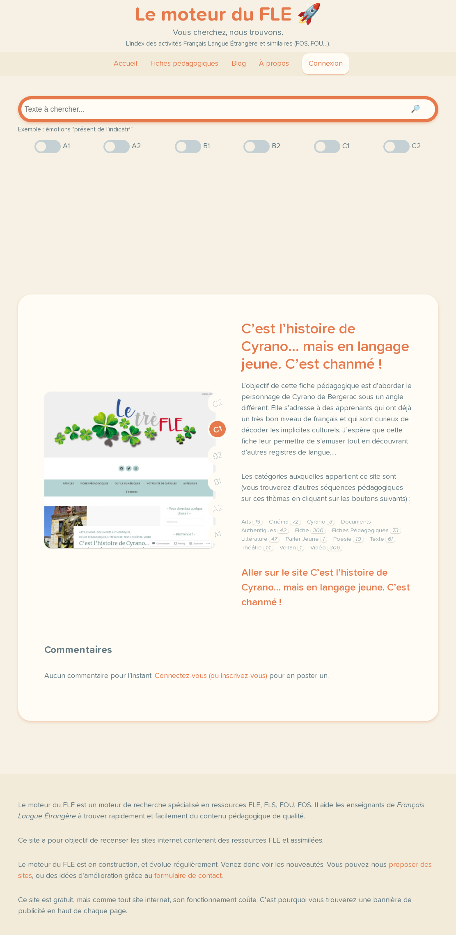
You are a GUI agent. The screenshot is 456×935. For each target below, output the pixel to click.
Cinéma (284, 522)
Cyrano (321, 522)
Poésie (348, 539)
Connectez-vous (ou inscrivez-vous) (211, 676)
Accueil (125, 63)
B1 (217, 482)
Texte (382, 539)
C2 (217, 403)
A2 (217, 508)
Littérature (260, 539)
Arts (251, 522)
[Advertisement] (228, 223)
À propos (274, 63)
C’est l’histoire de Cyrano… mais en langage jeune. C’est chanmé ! (325, 347)
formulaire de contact (188, 876)
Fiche (310, 530)
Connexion (326, 63)
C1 (217, 429)
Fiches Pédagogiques (366, 530)
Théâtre (257, 548)
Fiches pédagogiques (184, 63)
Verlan (292, 548)
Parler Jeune (306, 539)
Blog (238, 63)
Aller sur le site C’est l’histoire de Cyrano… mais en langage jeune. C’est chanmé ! (325, 587)
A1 (217, 534)
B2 (217, 455)
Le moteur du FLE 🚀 (228, 15)
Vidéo (326, 548)
